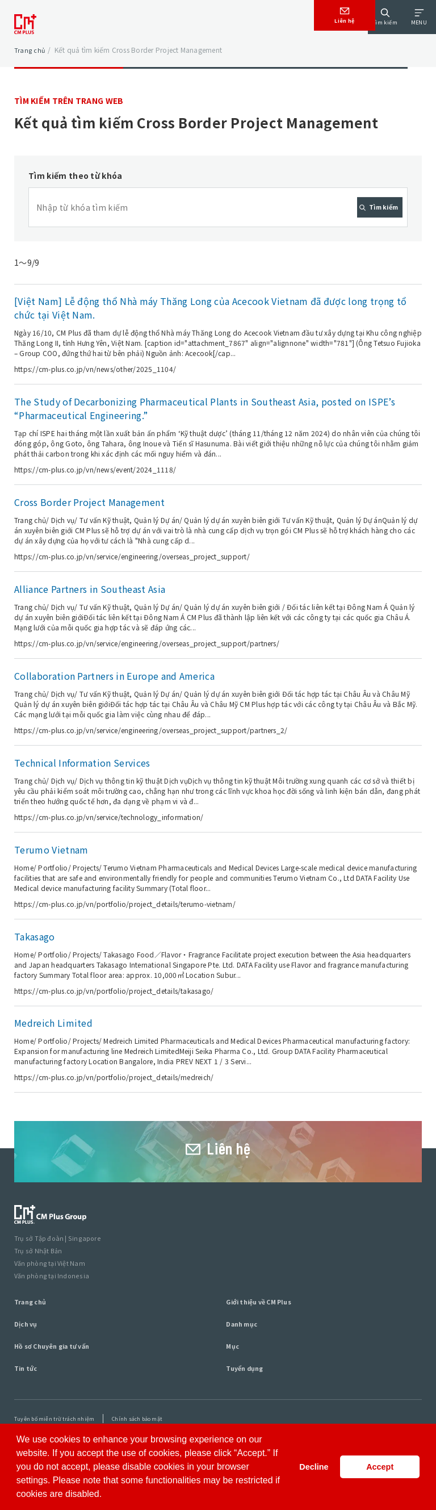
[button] (106, 1495)
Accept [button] (379, 1466)
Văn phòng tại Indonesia (54, 1304)
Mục (233, 1374)
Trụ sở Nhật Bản (39, 1280)
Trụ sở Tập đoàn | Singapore (60, 1268)
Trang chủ (30, 50)
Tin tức (27, 1397)
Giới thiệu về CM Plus (264, 1330)
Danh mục (244, 1352)
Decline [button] (313, 1466)
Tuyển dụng (247, 1397)
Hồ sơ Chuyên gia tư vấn (58, 1374)
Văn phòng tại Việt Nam (52, 1292)
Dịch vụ (27, 1352)
